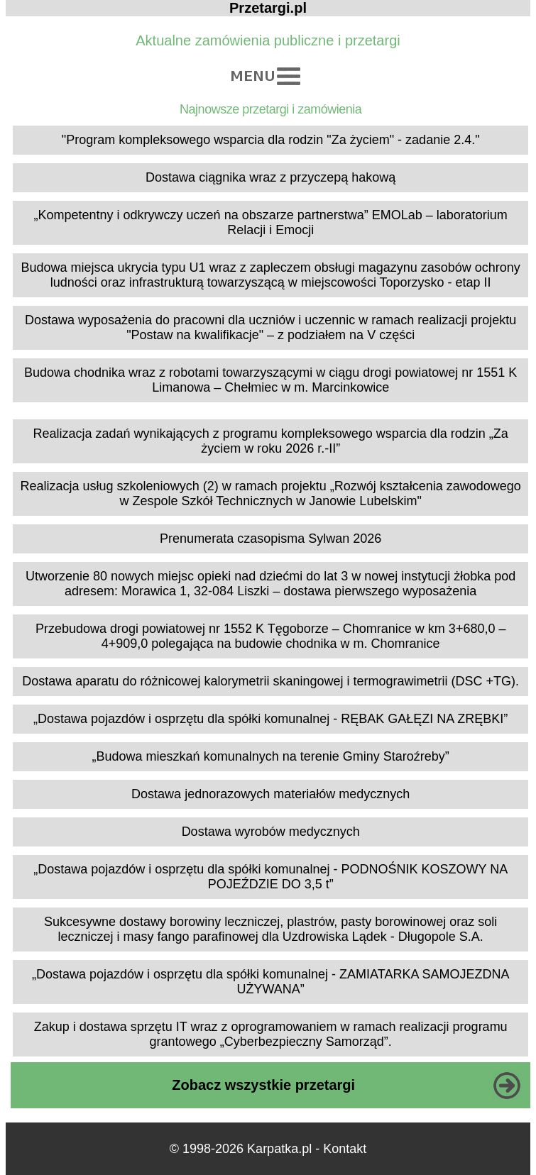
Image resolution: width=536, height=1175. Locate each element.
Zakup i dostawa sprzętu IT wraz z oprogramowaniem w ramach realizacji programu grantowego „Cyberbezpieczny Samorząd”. (271, 1034)
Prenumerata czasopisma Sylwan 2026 (270, 538)
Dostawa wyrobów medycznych (271, 831)
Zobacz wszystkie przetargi (263, 1085)
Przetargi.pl (268, 8)
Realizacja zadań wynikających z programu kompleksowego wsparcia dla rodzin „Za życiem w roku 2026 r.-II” (270, 441)
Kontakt (344, 1149)
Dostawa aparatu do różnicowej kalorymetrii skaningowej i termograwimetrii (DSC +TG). (270, 681)
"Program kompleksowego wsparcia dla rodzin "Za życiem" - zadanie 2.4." (271, 140)
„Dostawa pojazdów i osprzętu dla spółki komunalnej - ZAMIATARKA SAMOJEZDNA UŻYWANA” (271, 981)
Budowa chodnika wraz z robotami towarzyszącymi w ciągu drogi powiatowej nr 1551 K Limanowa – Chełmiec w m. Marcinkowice (270, 380)
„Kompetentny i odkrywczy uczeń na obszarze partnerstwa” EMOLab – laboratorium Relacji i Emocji (271, 222)
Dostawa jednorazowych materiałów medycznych (270, 794)
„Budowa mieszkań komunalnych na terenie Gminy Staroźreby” (270, 756)
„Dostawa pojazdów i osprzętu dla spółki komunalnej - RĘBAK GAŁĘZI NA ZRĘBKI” (270, 719)
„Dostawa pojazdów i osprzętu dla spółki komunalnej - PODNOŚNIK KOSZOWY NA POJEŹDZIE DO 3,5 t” (270, 876)
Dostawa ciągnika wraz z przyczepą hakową (270, 177)
